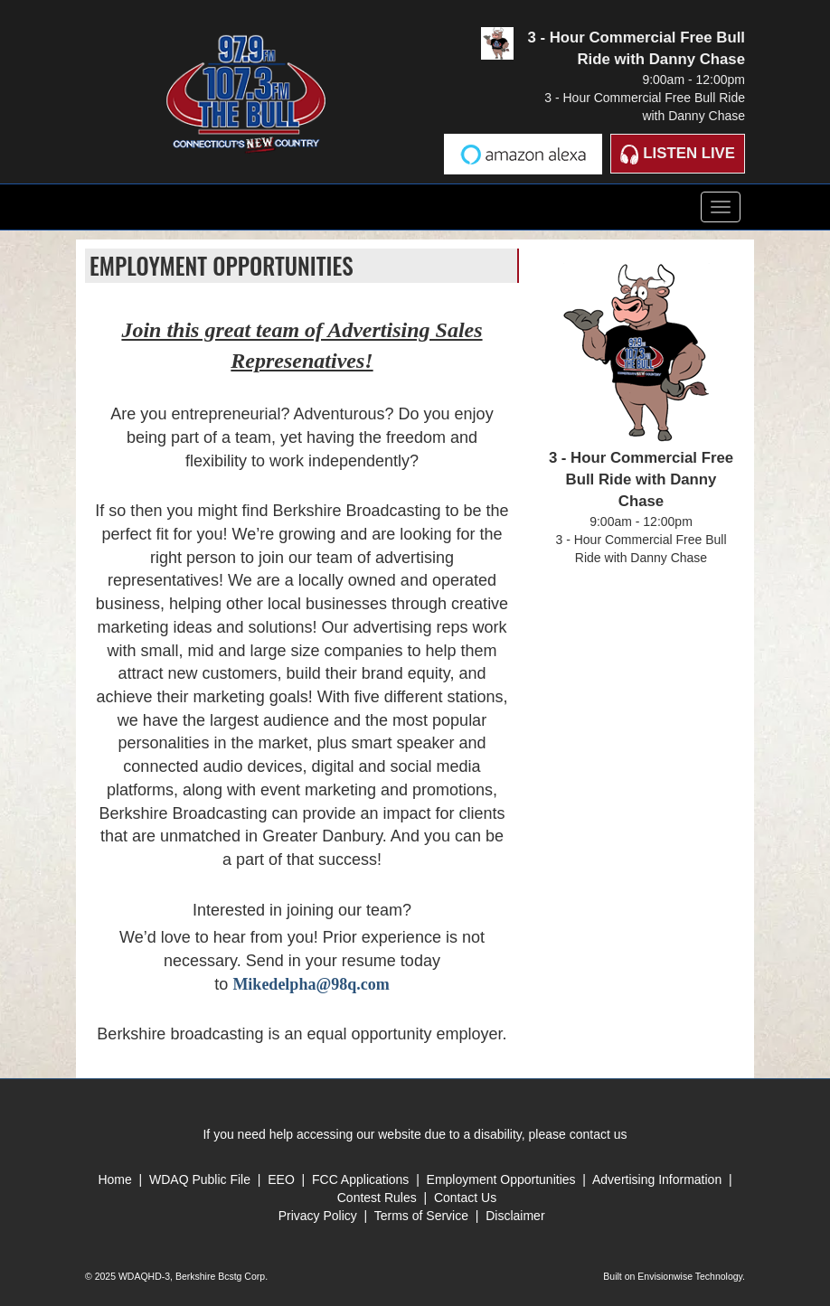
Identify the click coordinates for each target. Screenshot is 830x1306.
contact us (598, 1134)
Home (114, 1179)
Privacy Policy (317, 1215)
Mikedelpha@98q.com (310, 984)
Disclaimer (515, 1215)
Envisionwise (665, 1276)
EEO (282, 1179)
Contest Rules (377, 1197)
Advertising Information (657, 1179)
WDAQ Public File (199, 1179)
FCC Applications (360, 1179)
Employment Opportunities (501, 1179)
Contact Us (465, 1197)
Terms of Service (423, 1215)
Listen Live (677, 154)
